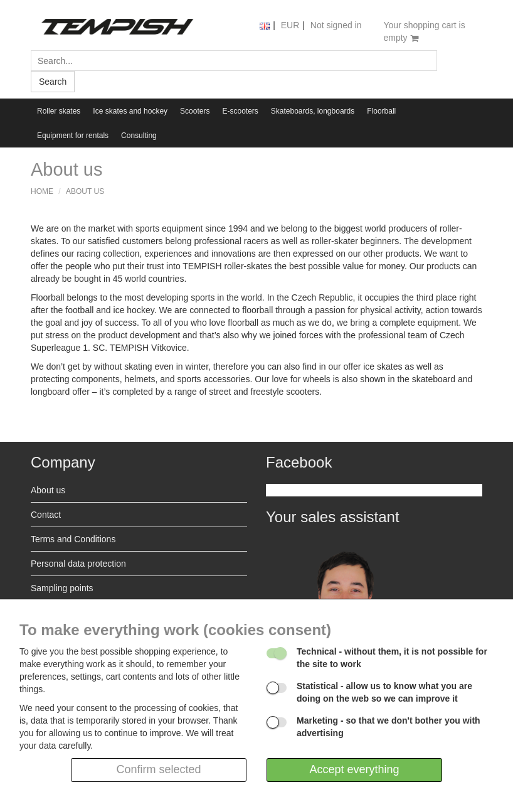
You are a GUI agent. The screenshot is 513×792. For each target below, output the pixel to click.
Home (42, 191)
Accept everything (354, 769)
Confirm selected (158, 769)
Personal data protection (78, 564)
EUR (290, 25)
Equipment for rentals (72, 135)
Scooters (194, 111)
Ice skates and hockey (130, 111)
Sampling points (62, 588)
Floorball (381, 111)
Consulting (139, 135)
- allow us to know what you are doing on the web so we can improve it (384, 692)
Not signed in (336, 25)
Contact (46, 515)
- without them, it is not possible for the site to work (392, 657)
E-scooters (240, 111)
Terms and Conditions (73, 539)
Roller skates (58, 111)
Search (52, 82)
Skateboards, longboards (312, 111)
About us (85, 191)
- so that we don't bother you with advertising (388, 726)
